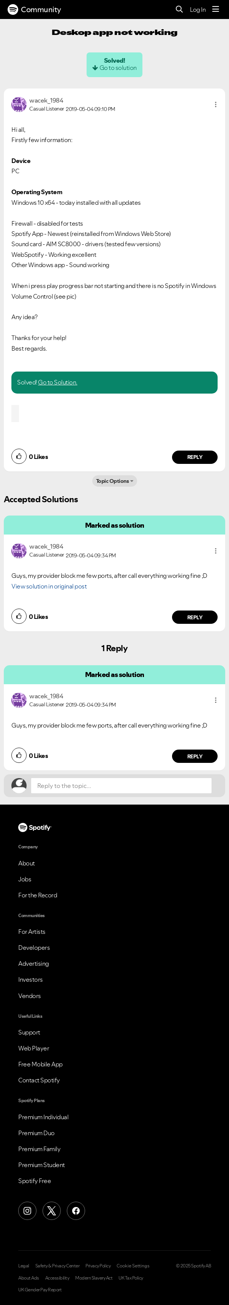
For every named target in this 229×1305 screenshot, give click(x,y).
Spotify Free (34, 1181)
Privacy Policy (98, 1266)
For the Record (37, 895)
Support (29, 1032)
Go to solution (118, 67)
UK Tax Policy (130, 1278)
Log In (197, 9)
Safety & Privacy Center (57, 1266)
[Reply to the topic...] (121, 785)
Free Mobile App (40, 1064)
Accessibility (57, 1278)
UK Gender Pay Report (40, 1290)
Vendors (29, 996)
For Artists (32, 931)
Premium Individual (43, 1117)
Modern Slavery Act (93, 1278)
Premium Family (39, 1149)
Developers (34, 947)
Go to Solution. (57, 382)
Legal (23, 1266)
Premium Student (41, 1165)
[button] (215, 104)
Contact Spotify (39, 1080)
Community (34, 9)
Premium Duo (36, 1133)
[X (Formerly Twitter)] (52, 1211)
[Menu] (215, 9)
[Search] (179, 9)
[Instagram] (27, 1211)
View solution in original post (49, 586)
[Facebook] (76, 1211)
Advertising (33, 963)
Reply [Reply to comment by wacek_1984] (195, 457)
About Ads (28, 1278)
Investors (30, 979)
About (26, 863)
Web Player (33, 1048)
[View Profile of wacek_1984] (46, 100)
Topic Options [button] (112, 481)
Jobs (24, 879)
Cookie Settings (133, 1266)
